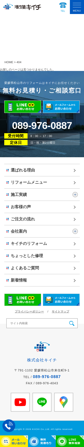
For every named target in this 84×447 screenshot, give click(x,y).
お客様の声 (21, 207)
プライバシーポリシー (29, 311)
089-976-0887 (42, 126)
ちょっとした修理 (27, 256)
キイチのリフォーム (29, 243)
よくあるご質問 (25, 268)
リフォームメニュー (29, 182)
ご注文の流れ (23, 219)
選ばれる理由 (23, 170)
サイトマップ (60, 311)
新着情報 (19, 280)
